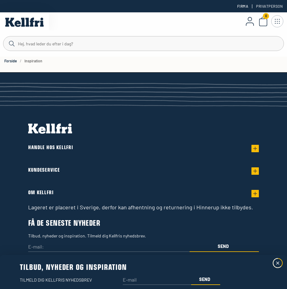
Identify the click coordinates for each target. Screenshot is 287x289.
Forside (10, 61)
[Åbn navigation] (277, 21)
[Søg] (143, 43)
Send (223, 246)
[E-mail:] (109, 247)
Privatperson (269, 6)
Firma (242, 6)
